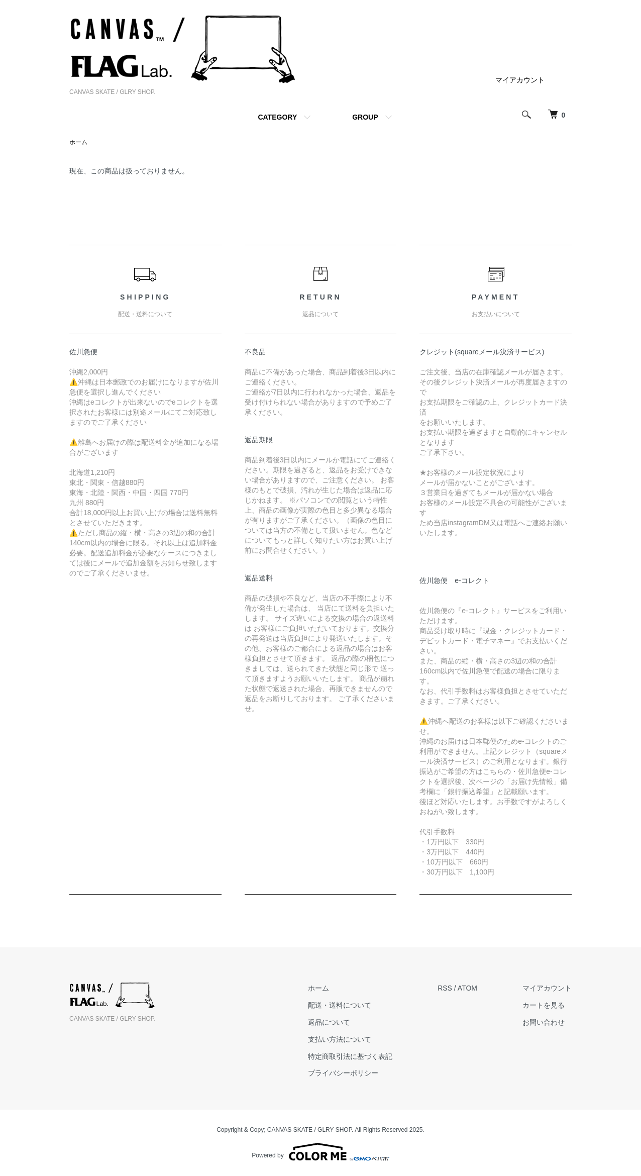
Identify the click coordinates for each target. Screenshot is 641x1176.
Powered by (320, 1152)
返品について (329, 1022)
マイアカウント (520, 80)
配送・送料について (339, 1005)
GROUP (365, 117)
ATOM (467, 988)
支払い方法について (339, 1039)
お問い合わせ (543, 1022)
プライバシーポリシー (343, 1073)
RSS (445, 988)
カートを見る (543, 1005)
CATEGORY (277, 117)
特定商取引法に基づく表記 (350, 1056)
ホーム (78, 142)
